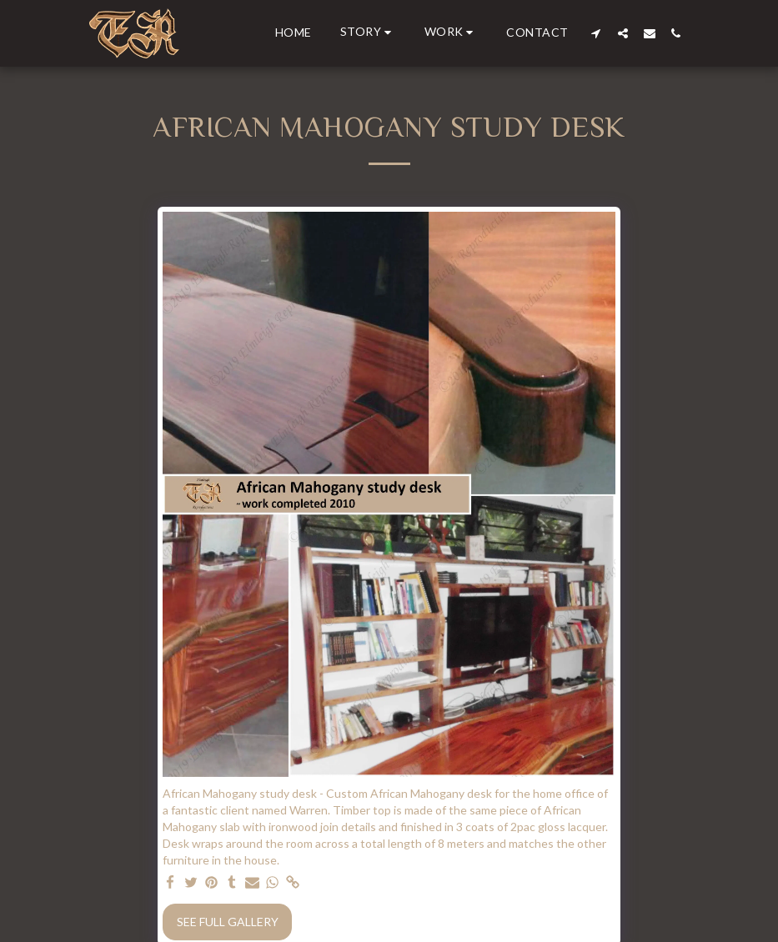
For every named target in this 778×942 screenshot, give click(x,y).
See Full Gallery (228, 921)
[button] (368, 33)
